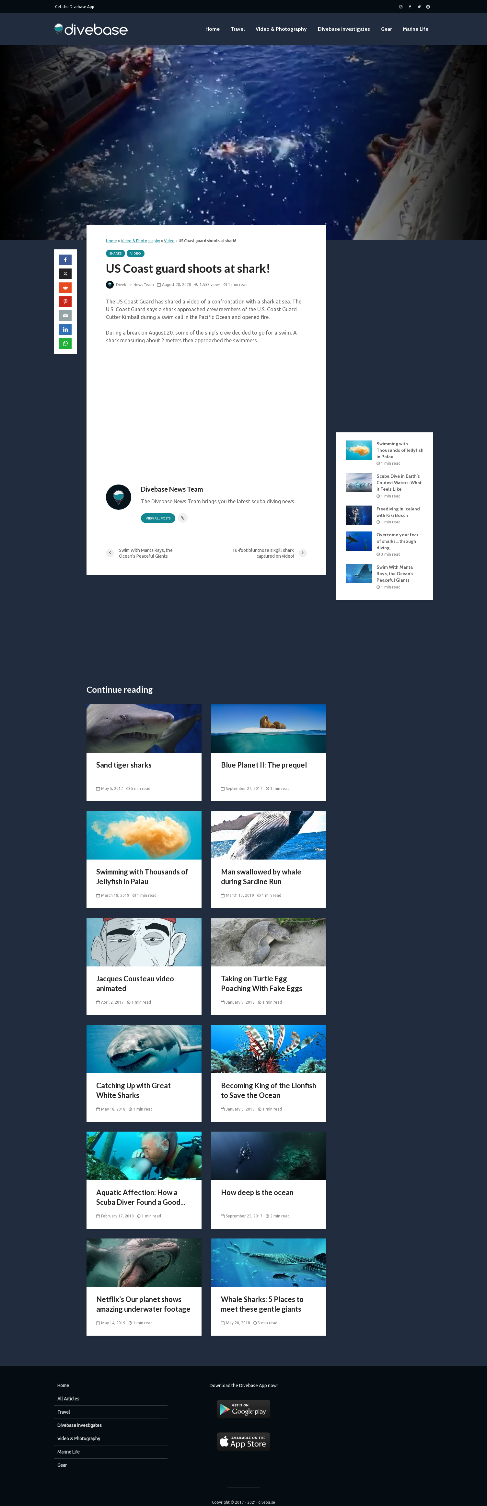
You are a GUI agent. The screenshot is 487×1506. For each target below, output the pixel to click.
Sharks (116, 253)
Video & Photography (281, 29)
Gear (386, 29)
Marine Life (415, 29)
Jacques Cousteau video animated (135, 983)
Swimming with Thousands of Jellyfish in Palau (142, 876)
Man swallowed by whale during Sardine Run (261, 876)
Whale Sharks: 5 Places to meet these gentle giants (262, 1304)
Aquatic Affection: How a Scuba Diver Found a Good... (140, 1197)
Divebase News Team (130, 284)
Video (169, 241)
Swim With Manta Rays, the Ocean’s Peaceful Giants (395, 573)
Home (212, 29)
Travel (238, 29)
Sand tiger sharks (124, 764)
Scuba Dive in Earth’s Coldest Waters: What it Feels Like (399, 482)
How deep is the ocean (257, 1192)
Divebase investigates (344, 29)
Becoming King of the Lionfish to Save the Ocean (268, 1090)
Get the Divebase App (74, 7)
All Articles (68, 1387)
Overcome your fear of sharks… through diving (397, 541)
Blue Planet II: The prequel (264, 764)
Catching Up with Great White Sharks (133, 1090)
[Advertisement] (206, 630)
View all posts (158, 518)
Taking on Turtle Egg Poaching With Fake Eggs (261, 983)
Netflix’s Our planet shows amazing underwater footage (143, 1304)
